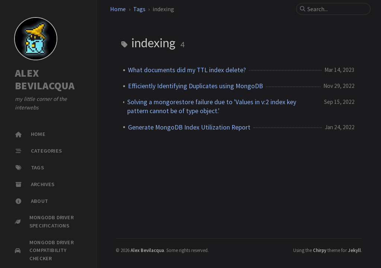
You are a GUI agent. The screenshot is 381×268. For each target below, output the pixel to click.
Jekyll (354, 250)
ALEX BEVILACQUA (45, 79)
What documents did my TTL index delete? (187, 70)
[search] (336, 9)
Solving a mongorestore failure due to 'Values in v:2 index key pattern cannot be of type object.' (211, 106)
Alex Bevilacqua (147, 250)
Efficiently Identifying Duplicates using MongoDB (195, 86)
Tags (139, 9)
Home (118, 9)
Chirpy (319, 250)
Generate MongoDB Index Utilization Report (189, 127)
